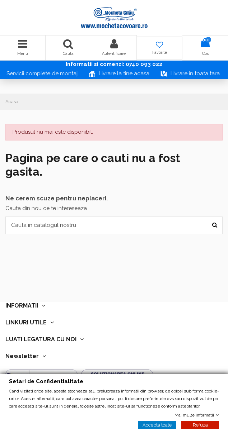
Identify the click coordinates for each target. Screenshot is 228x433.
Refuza (200, 424)
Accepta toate (157, 424)
